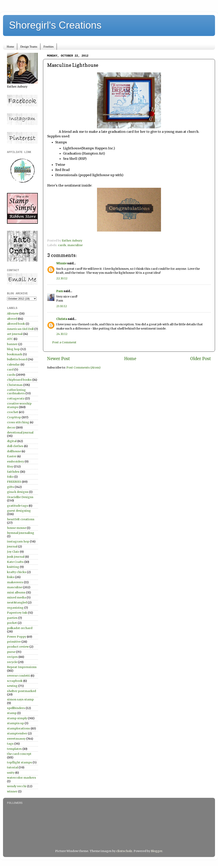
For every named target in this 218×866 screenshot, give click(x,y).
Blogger (156, 851)
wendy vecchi (16, 786)
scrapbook (15, 681)
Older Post (200, 358)
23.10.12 (61, 306)
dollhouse (14, 451)
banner (12, 344)
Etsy (10, 466)
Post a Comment (64, 342)
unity (11, 772)
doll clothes (15, 446)
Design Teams (28, 46)
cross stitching (18, 422)
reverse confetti (18, 675)
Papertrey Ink (17, 612)
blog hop (13, 349)
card (10, 369)
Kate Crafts (15, 562)
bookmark (14, 354)
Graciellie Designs (20, 497)
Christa (61, 319)
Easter (12, 456)
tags (10, 743)
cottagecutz (15, 398)
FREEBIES (14, 481)
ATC (10, 339)
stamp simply (17, 718)
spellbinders (16, 708)
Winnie (61, 263)
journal (12, 546)
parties (12, 618)
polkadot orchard (19, 628)
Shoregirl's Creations (55, 25)
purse (11, 652)
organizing (15, 607)
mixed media (16, 597)
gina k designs (17, 492)
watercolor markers (21, 777)
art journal (14, 334)
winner (12, 791)
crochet (12, 412)
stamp (12, 713)
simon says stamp (20, 699)
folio (10, 476)
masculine (75, 245)
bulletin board (17, 359)
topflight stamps (19, 762)
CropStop (14, 417)
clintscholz (124, 851)
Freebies (48, 46)
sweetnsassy (16, 738)
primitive (14, 641)
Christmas (15, 385)
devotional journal (20, 432)
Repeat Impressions (22, 667)
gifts (10, 487)
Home (10, 46)
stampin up (15, 723)
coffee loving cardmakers (16, 391)
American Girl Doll (20, 329)
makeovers (15, 582)
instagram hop (18, 541)
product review (18, 646)
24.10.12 (61, 334)
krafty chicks (16, 572)
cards (62, 245)
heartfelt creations (20, 519)
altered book (16, 324)
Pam (59, 291)
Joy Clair (13, 551)
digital (12, 441)
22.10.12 (61, 278)
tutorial (12, 767)
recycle (12, 662)
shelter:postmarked (21, 691)
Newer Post (58, 358)
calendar (13, 364)
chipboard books (19, 380)
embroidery (15, 461)
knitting (13, 567)
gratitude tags (17, 505)
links (10, 577)
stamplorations (18, 728)
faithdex (13, 471)
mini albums (16, 592)
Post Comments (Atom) (83, 367)
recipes (12, 657)
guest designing (19, 510)
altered (12, 319)
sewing (12, 686)
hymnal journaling (20, 533)
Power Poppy (16, 636)
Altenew (13, 313)
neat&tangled (17, 602)
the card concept (19, 754)
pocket (12, 623)
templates (14, 749)
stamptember (17, 733)
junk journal (15, 556)
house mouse (16, 528)
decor (11, 427)
